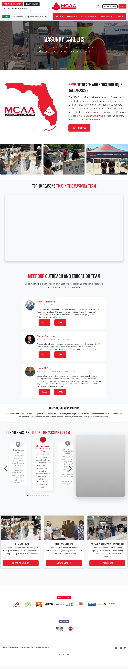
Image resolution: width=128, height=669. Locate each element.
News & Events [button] (87, 16)
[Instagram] (120, 648)
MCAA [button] (58, 16)
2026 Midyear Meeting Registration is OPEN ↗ (30, 16)
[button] (28, 495)
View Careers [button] (64, 563)
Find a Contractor (10, 647)
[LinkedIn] (125, 648)
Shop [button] (118, 16)
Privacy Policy (42, 647)
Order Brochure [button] (20, 563)
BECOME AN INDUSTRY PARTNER (16, 9)
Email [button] (60, 322)
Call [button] (44, 322)
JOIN (122, 6)
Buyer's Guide (27, 647)
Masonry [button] (71, 16)
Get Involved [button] (79, 128)
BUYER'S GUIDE (32, 4)
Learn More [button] (107, 563)
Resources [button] (105, 16)
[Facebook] (116, 648)
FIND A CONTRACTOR (12, 4)
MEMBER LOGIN (110, 6)
